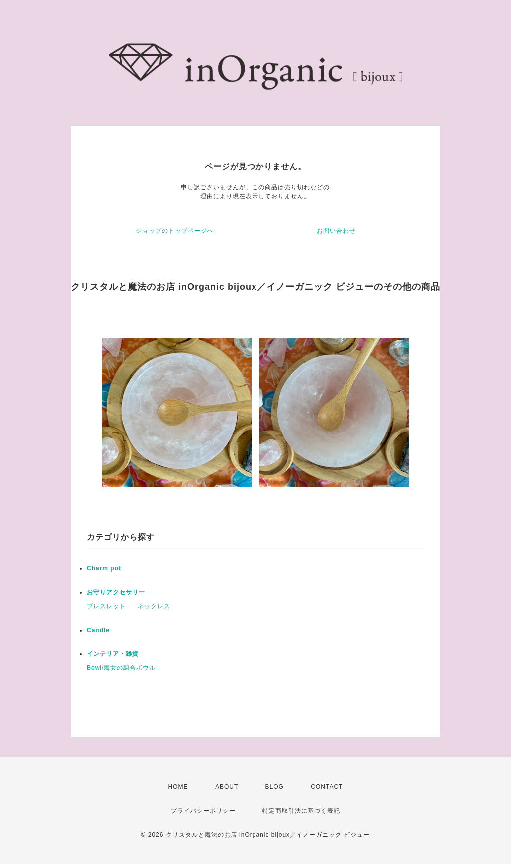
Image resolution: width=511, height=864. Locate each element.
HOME (178, 786)
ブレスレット (106, 606)
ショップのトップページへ (175, 230)
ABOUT (226, 786)
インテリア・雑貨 (113, 653)
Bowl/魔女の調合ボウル (121, 667)
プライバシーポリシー (203, 810)
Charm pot (104, 568)
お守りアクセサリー (116, 592)
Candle (98, 630)
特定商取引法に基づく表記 (301, 810)
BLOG (274, 786)
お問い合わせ (336, 230)
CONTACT (327, 786)
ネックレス (154, 606)
